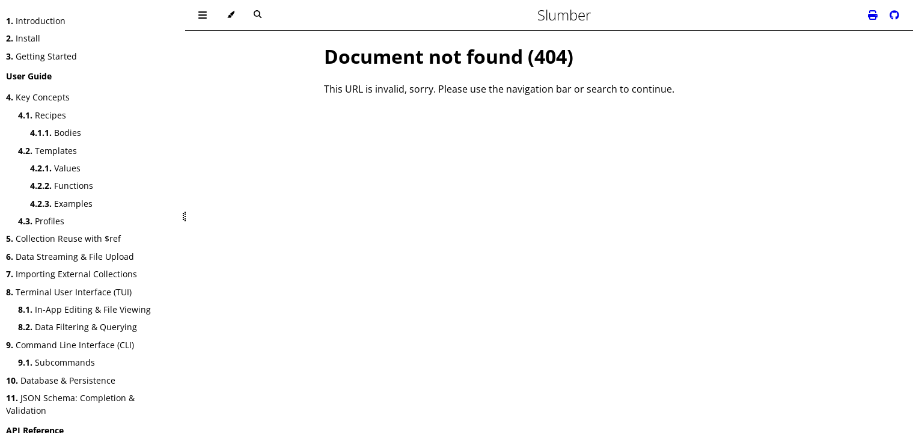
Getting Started (41, 56)
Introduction (36, 20)
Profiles (41, 221)
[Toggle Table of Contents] (202, 15)
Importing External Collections (71, 274)
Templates (47, 150)
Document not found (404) (448, 56)
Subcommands (56, 362)
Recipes (42, 115)
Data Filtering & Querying (77, 327)
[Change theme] (230, 15)
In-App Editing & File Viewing (84, 309)
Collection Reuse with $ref (63, 238)
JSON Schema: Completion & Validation (70, 404)
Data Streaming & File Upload (70, 256)
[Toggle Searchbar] (257, 15)
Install (23, 38)
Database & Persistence (60, 380)
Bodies (55, 132)
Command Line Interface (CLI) (70, 345)
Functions (61, 185)
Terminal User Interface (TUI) (69, 292)
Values (55, 168)
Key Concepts (38, 97)
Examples (61, 203)
